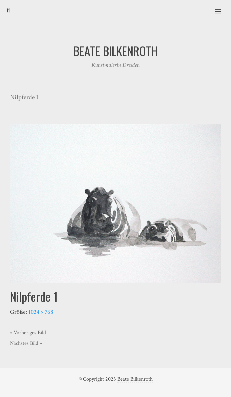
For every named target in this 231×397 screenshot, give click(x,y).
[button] (222, 7)
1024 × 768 (40, 312)
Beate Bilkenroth (135, 379)
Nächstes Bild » (26, 343)
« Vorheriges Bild (28, 332)
